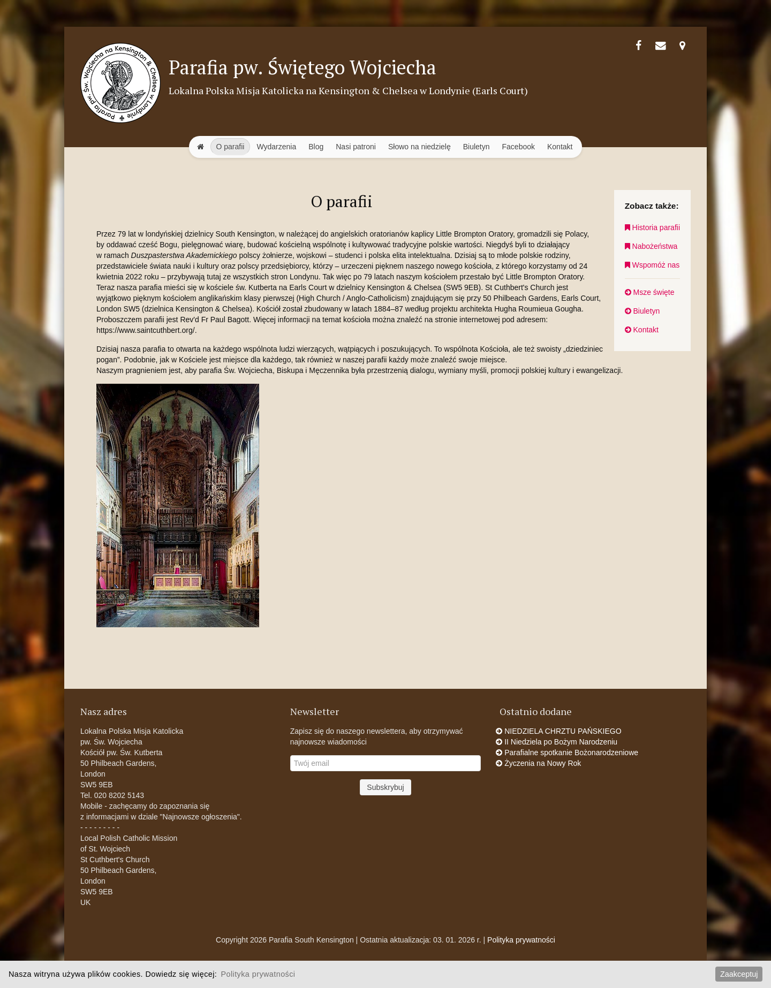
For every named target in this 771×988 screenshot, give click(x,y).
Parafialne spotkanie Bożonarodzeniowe (569, 752)
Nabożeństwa (651, 246)
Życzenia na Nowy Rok (540, 763)
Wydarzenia (276, 146)
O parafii (230, 146)
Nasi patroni (356, 146)
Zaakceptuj (739, 974)
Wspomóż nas (652, 265)
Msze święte (650, 292)
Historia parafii (652, 227)
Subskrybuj (385, 787)
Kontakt (559, 146)
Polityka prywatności (521, 940)
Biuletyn (476, 146)
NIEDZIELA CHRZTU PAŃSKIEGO (560, 731)
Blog (315, 146)
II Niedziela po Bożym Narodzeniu (558, 742)
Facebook (518, 146)
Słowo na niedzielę (419, 146)
